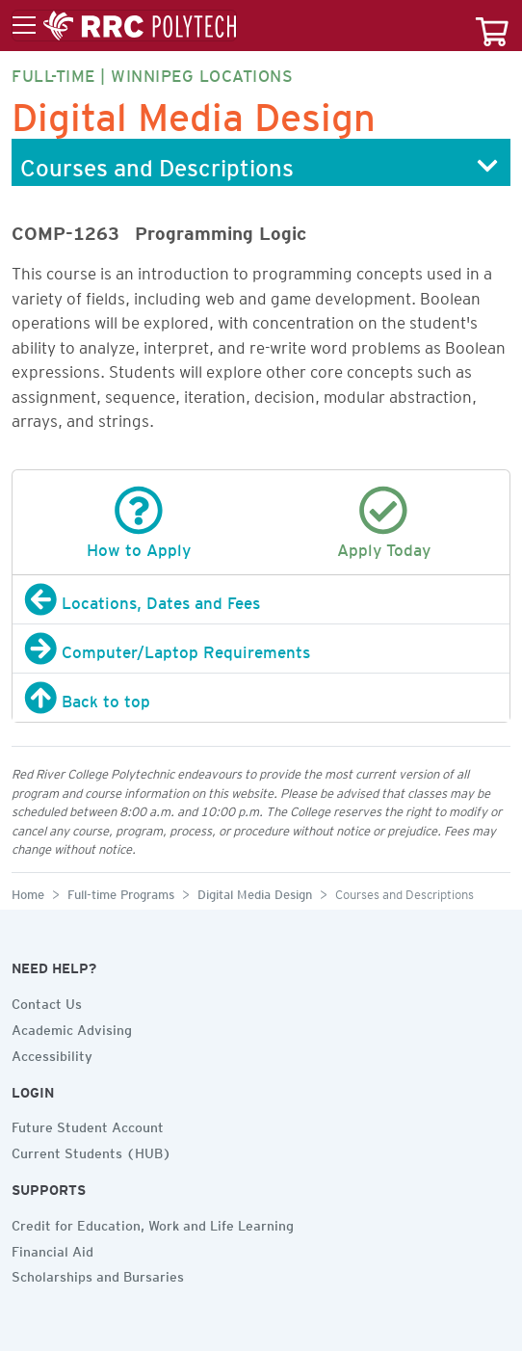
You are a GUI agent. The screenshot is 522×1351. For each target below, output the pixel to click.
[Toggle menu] (124, 26)
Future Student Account (88, 1124)
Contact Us (47, 1001)
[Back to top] (261, 698)
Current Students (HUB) (91, 1150)
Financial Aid (52, 1249)
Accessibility (52, 1053)
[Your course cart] (492, 25)
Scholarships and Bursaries (98, 1274)
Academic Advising (72, 1027)
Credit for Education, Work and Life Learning (153, 1223)
